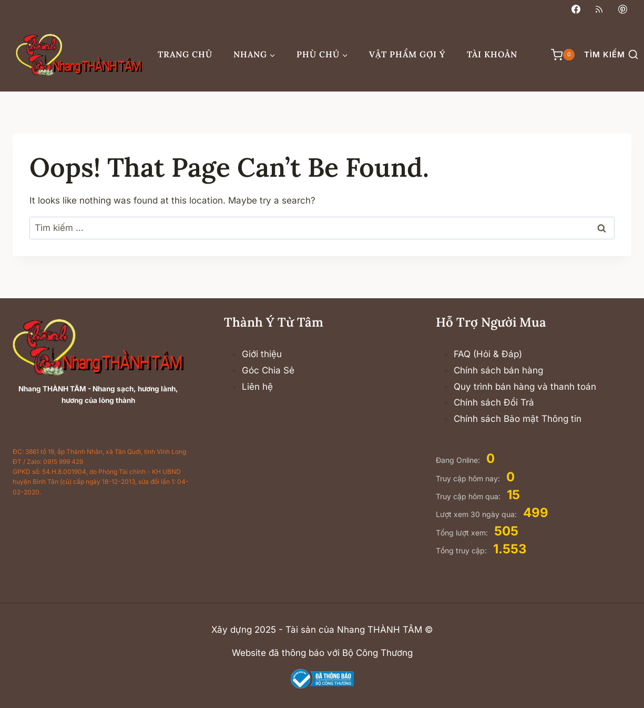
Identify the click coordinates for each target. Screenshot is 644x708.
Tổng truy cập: (462, 550)
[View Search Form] (611, 55)
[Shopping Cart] (557, 54)
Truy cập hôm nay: (469, 478)
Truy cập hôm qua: (469, 496)
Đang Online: (459, 460)
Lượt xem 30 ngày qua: (477, 514)
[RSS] (599, 9)
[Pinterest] (622, 9)
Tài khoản (492, 54)
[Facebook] (576, 9)
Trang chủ (185, 54)
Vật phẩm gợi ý (407, 54)
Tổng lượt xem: (463, 533)
